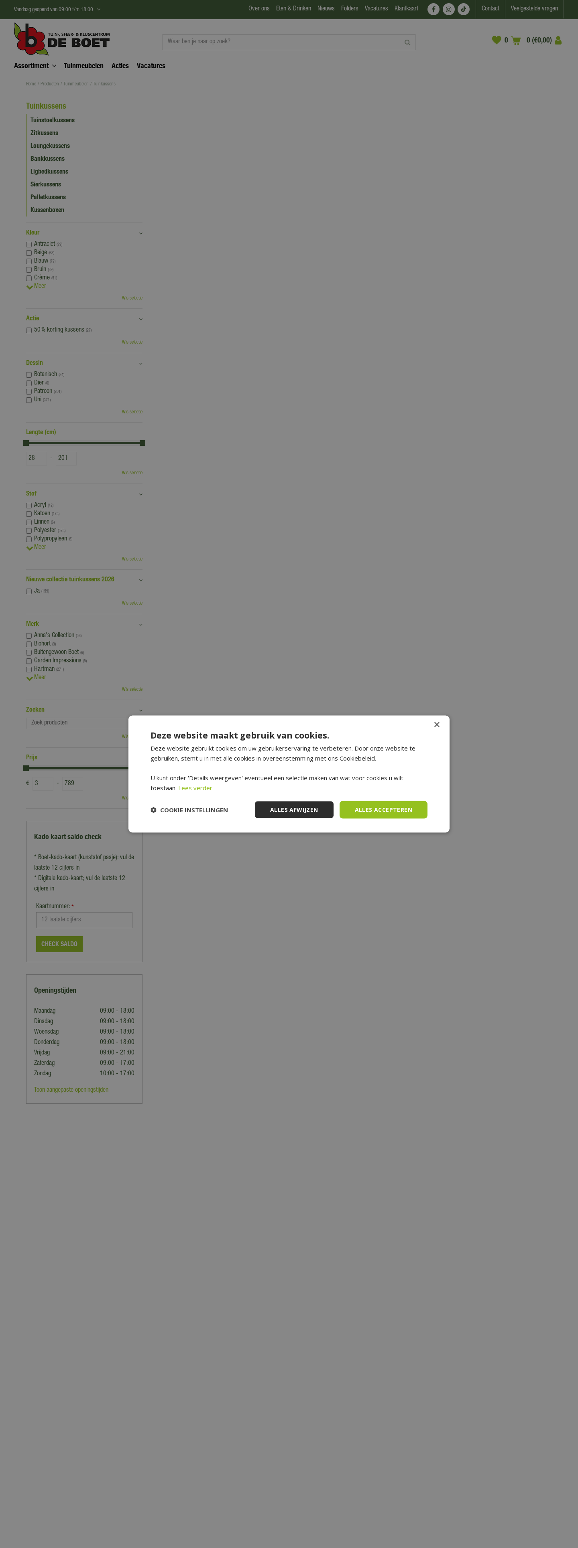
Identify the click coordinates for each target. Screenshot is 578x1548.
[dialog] (289, 774)
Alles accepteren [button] (383, 809)
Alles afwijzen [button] (294, 809)
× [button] (437, 725)
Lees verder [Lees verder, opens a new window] (195, 787)
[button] (189, 809)
